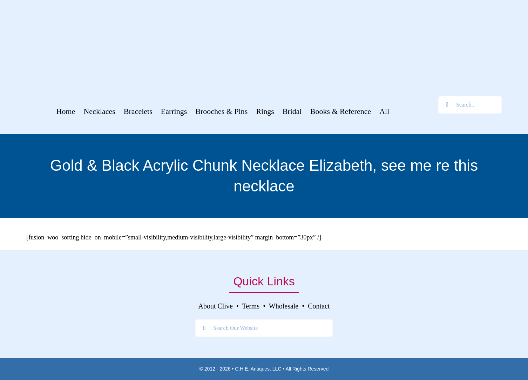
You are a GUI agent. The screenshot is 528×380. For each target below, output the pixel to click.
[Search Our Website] (264, 328)
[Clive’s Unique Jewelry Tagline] (264, 75)
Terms (251, 306)
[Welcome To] (264, 10)
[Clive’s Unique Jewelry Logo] (264, 34)
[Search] (447, 105)
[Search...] (470, 105)
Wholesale (283, 306)
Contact (319, 306)
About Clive (215, 306)
